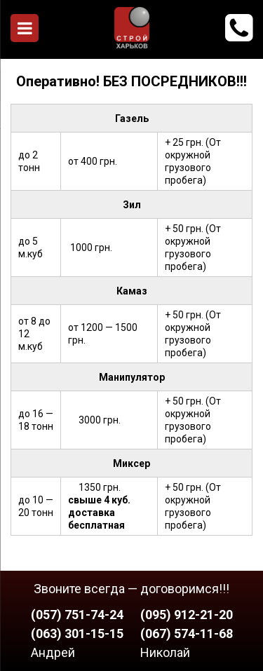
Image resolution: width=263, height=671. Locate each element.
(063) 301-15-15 (77, 633)
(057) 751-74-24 (77, 614)
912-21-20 (238, 28)
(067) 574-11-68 (186, 633)
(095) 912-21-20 (186, 614)
